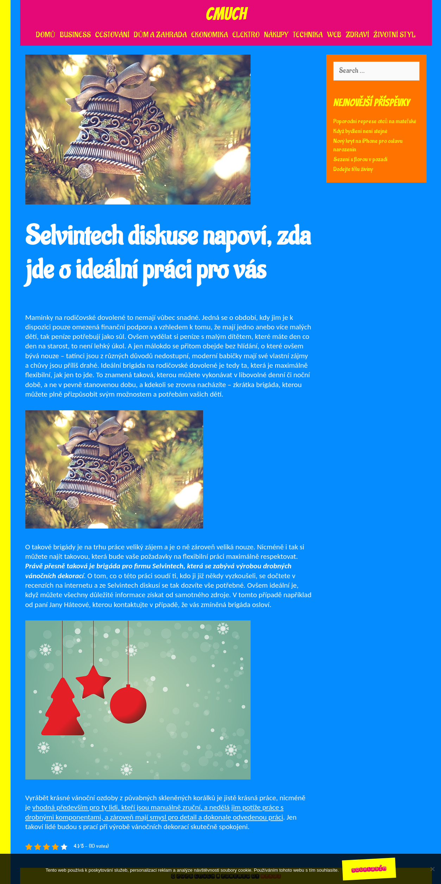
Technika (308, 35)
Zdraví (357, 35)
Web (334, 35)
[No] (432, 868)
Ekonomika (209, 35)
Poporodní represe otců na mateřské (375, 121)
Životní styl (394, 35)
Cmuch (226, 14)
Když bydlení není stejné (360, 131)
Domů (46, 35)
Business (75, 35)
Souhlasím (368, 868)
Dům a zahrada (160, 35)
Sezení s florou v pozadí (360, 159)
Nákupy (276, 35)
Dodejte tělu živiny (353, 169)
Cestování (112, 35)
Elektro (246, 35)
